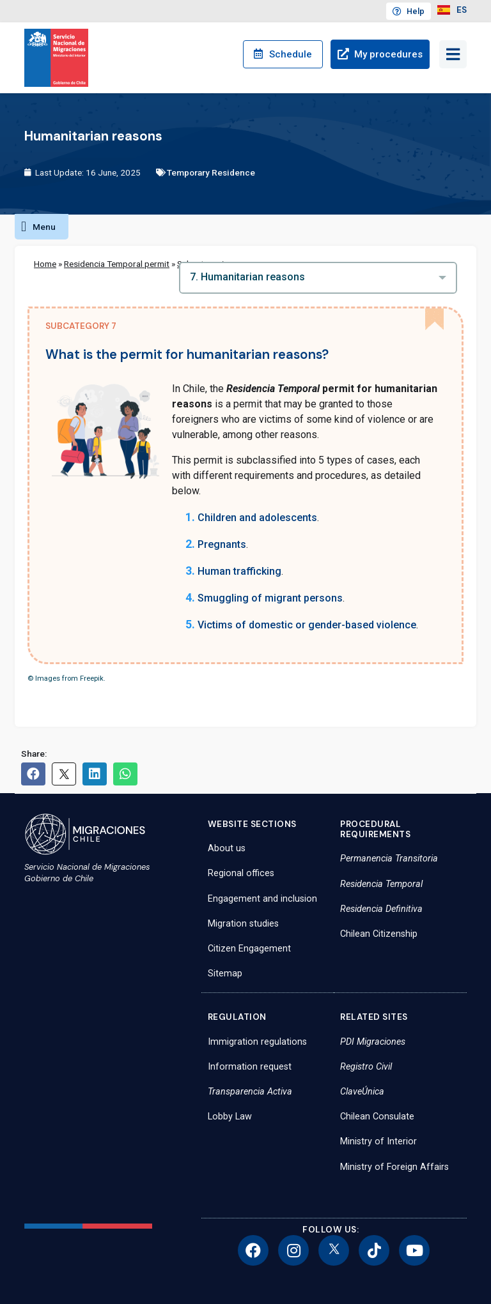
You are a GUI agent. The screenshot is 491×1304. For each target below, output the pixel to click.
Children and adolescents (257, 518)
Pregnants (222, 544)
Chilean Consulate (377, 1116)
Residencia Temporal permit (116, 264)
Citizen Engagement (249, 948)
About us (227, 848)
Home (45, 264)
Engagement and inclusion (262, 898)
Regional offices (241, 873)
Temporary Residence (211, 172)
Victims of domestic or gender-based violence (307, 625)
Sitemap (225, 973)
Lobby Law (230, 1116)
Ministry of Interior (378, 1141)
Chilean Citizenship (378, 934)
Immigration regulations (257, 1041)
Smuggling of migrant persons (270, 598)
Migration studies (243, 923)
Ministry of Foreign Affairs (394, 1167)
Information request (250, 1066)
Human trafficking (239, 571)
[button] (41, 226)
